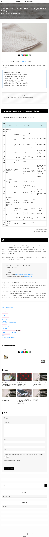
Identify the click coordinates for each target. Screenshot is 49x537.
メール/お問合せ (31, 533)
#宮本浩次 (17, 274)
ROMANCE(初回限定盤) (7, 307)
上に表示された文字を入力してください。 (12, 460)
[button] (19, 55)
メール (5, 444)
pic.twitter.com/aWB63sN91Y (26, 274)
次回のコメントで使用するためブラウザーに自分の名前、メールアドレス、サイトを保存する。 (24, 454)
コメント (6, 422)
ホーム (16, 533)
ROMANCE (24, 61)
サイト (5, 449)
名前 (5, 439)
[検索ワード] (24, 485)
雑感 (8, 100)
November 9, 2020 (28, 276)
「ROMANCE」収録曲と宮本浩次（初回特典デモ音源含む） (20, 97)
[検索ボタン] (47, 1)
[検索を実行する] (45, 485)
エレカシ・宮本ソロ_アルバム (7, 13)
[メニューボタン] (1, 1)
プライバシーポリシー (23, 533)
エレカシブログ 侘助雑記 (24, 1)
